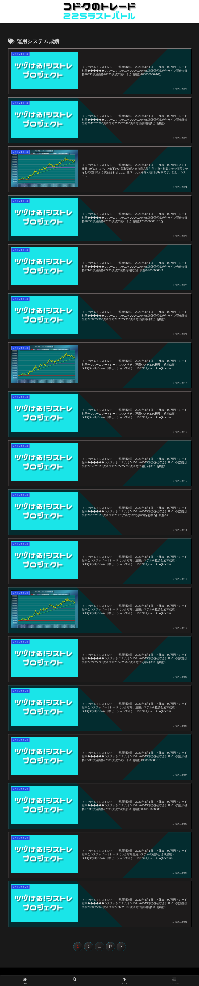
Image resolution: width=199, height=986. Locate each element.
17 (110, 947)
